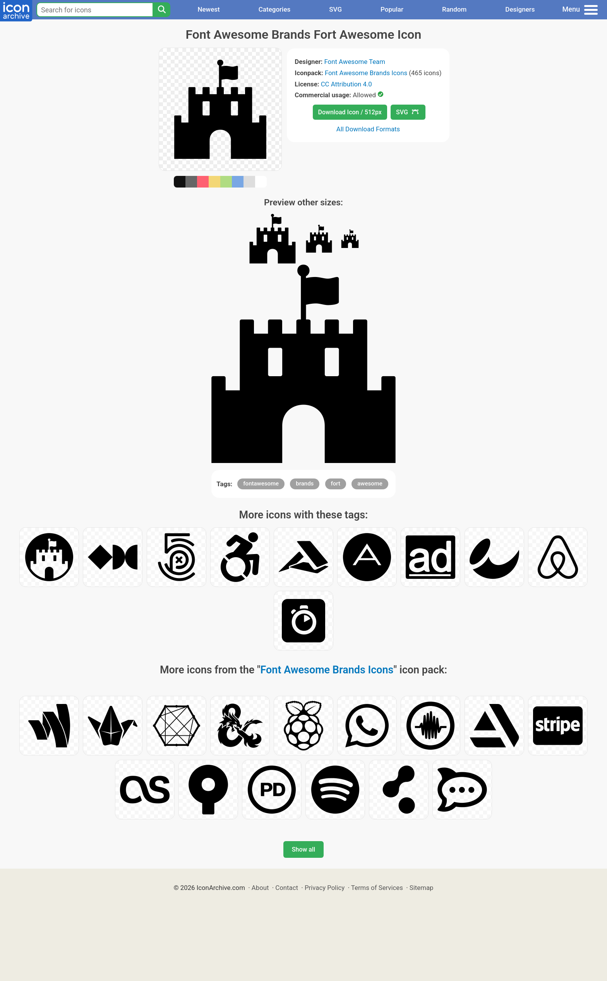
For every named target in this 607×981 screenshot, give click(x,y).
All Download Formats (368, 129)
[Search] (161, 9)
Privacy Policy (325, 888)
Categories (275, 9)
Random (454, 9)
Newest (208, 9)
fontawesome (261, 483)
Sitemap (422, 888)
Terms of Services (377, 888)
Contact (286, 888)
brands (305, 483)
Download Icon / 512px (350, 112)
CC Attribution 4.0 (346, 84)
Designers (520, 9)
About (260, 888)
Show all (303, 849)
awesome (369, 483)
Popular (392, 9)
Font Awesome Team (354, 61)
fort (335, 483)
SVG (335, 9)
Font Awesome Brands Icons (366, 73)
